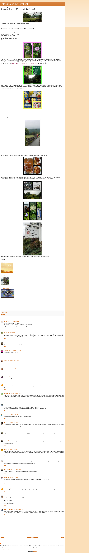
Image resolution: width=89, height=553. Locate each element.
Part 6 (30, 63)
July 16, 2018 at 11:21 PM (12, 414)
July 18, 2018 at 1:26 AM (15, 469)
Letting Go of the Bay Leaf (14, 4)
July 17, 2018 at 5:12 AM (14, 432)
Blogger (35, 551)
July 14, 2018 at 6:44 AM (11, 332)
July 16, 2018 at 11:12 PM (21, 404)
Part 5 (27, 63)
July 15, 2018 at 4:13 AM (11, 342)
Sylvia (5, 440)
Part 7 (33, 63)
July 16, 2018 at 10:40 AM (13, 360)
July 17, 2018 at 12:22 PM (12, 440)
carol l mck (6, 495)
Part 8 (37, 63)
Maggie (5, 422)
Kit (4, 342)
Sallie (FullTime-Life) (8, 509)
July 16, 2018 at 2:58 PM (14, 384)
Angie (3, 543)
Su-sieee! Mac (7, 393)
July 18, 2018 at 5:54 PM (14, 495)
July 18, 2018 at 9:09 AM (14, 488)
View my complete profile (5, 549)
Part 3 (20, 63)
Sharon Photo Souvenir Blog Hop (8, 300)
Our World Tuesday (5, 288)
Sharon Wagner (7, 376)
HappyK (6, 321)
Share (3, 314)
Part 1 (13, 63)
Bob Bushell (7, 469)
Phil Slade (6, 488)
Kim (5, 332)
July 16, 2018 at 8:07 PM (16, 393)
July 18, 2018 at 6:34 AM (13, 477)
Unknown (6, 384)
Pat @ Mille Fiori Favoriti (9, 404)
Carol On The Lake (8, 460)
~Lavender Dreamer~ (9, 368)
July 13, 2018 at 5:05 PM (13, 321)
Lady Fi (5, 360)
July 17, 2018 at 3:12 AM (13, 422)
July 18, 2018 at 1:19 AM (18, 460)
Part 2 (17, 63)
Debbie (5, 477)
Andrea (5, 449)
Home (32, 537)
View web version (32, 540)
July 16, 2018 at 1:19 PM (19, 368)
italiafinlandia (7, 350)
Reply (5, 328)
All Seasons (3, 262)
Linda (5, 414)
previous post (48, 117)
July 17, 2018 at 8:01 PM (13, 449)
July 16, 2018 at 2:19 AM (16, 350)
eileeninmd (6, 432)
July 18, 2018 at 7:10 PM (19, 509)
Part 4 (23, 63)
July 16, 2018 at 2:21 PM (16, 376)
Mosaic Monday (4, 276)
